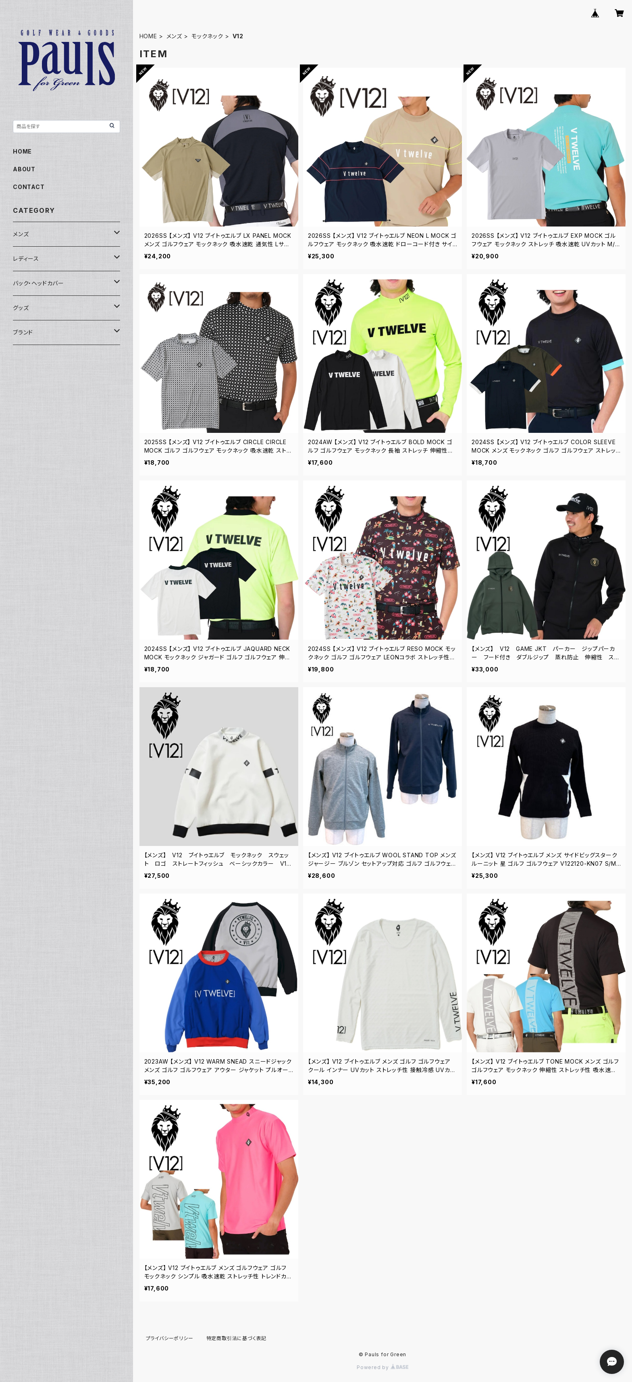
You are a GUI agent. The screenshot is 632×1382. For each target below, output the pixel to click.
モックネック (207, 36)
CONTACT (29, 186)
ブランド (23, 332)
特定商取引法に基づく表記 (236, 1338)
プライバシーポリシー (169, 1338)
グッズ (21, 307)
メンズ (174, 36)
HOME (148, 36)
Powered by (382, 1367)
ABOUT (24, 169)
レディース (26, 258)
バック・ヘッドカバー (38, 283)
